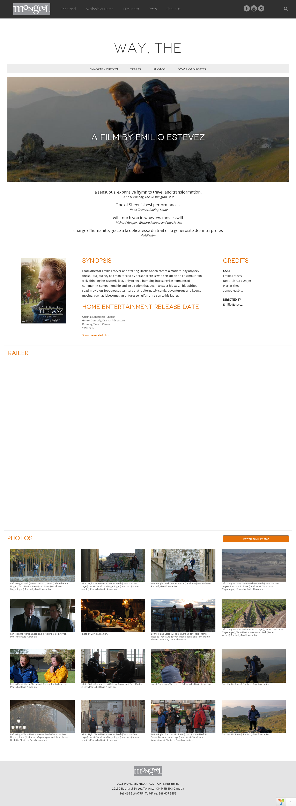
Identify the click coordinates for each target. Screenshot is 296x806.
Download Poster (192, 69)
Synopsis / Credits (104, 69)
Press (153, 8)
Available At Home (99, 13)
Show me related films (96, 335)
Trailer (135, 69)
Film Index (131, 8)
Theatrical (68, 8)
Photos (159, 69)
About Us (173, 8)
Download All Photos (256, 539)
